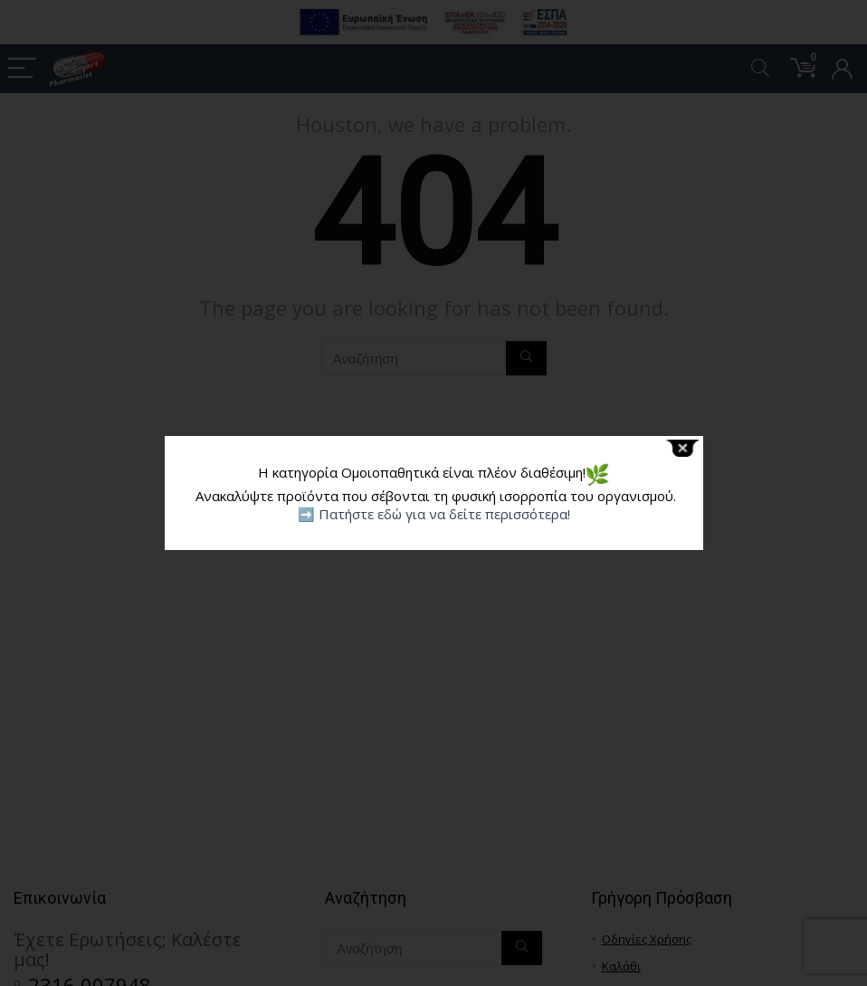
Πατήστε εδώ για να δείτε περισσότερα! (444, 514)
